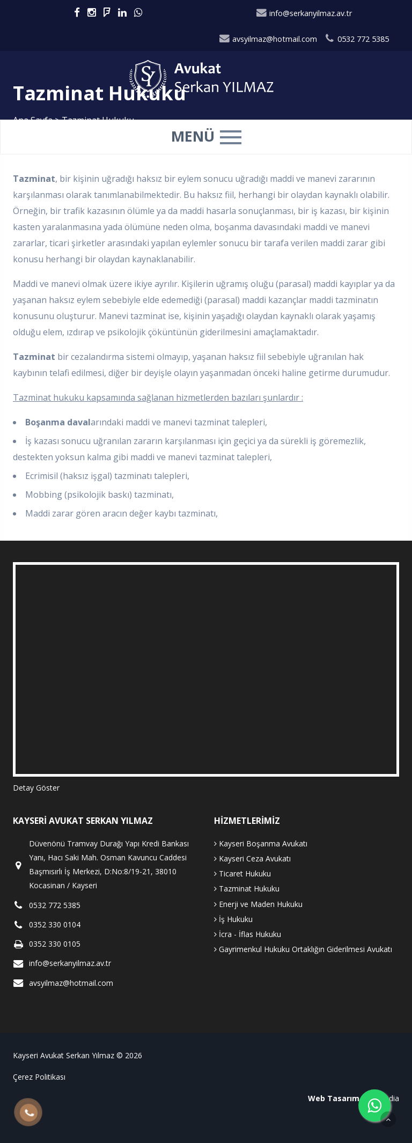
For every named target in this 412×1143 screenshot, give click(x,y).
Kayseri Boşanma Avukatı (260, 843)
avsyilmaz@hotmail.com (268, 39)
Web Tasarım (333, 1098)
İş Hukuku (233, 919)
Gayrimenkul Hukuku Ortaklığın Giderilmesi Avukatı (303, 949)
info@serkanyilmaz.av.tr (304, 13)
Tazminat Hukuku (246, 888)
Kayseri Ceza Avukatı (252, 858)
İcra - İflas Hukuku (247, 934)
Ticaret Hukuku (242, 873)
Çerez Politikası (39, 1077)
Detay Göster (36, 788)
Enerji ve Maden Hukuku (258, 904)
